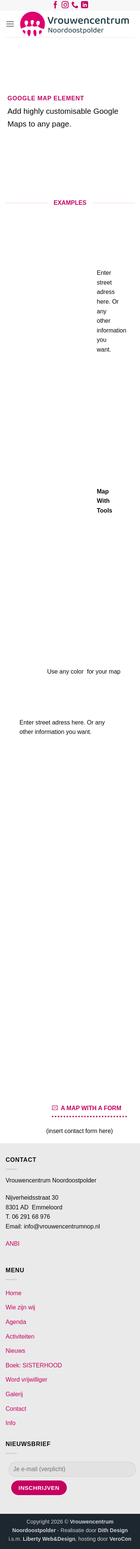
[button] (10, 24)
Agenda (16, 1322)
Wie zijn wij (20, 1307)
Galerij (14, 1394)
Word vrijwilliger (26, 1379)
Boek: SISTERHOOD (34, 1365)
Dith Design (113, 1530)
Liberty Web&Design (49, 1539)
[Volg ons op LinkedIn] (84, 6)
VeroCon (120, 1539)
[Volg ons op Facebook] (55, 6)
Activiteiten (20, 1336)
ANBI (12, 1243)
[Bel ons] (74, 6)
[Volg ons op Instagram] (65, 6)
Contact (16, 1409)
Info (11, 1423)
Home (14, 1293)
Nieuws (15, 1351)
